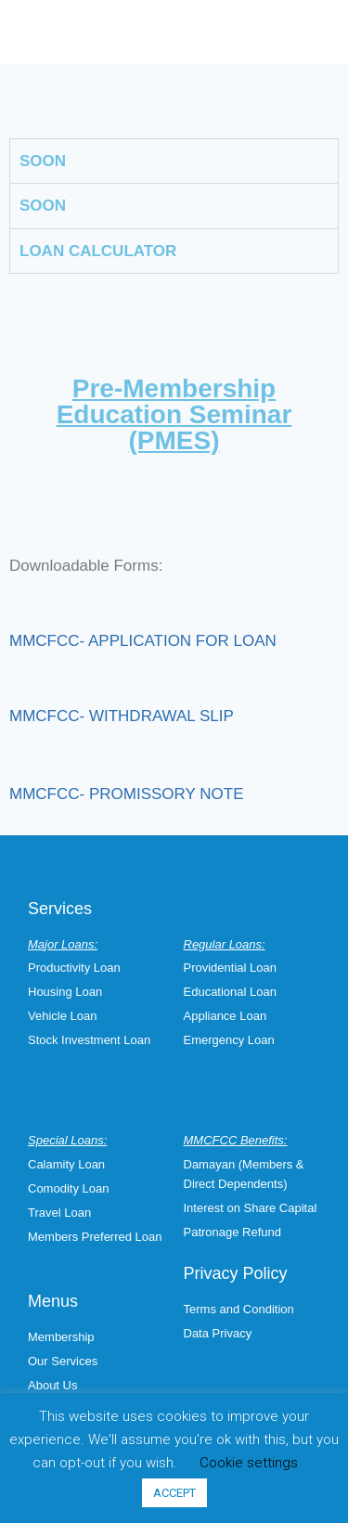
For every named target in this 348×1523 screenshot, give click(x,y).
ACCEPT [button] (174, 1493)
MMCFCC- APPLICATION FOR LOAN (143, 641)
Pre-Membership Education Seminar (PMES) (174, 414)
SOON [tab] (42, 161)
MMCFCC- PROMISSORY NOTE (126, 794)
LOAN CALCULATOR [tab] (97, 251)
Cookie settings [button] (249, 1462)
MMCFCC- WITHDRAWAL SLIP (121, 716)
